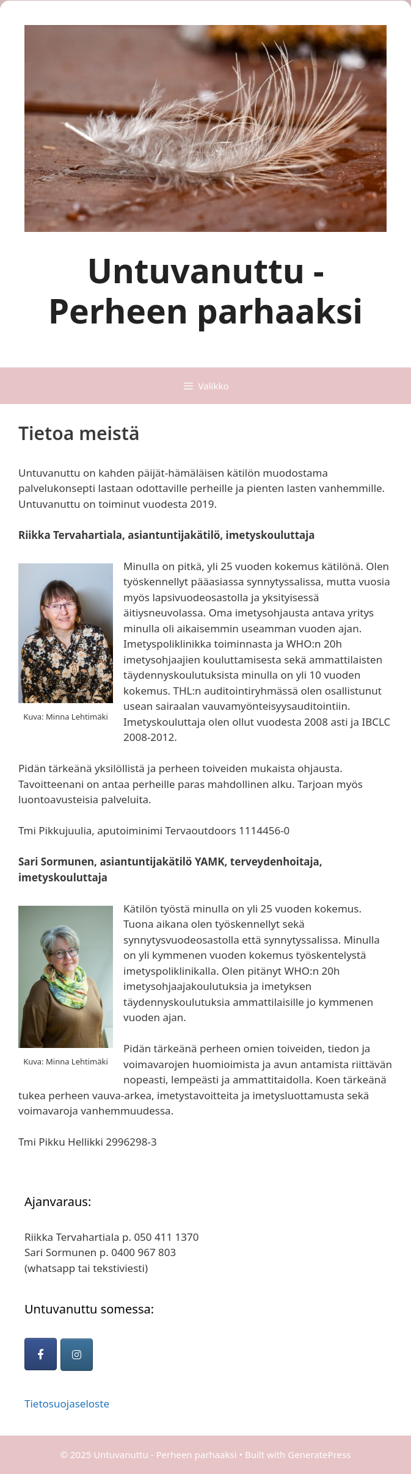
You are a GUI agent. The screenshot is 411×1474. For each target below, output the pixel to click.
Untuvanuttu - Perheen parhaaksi (205, 290)
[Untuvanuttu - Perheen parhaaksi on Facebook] (40, 1354)
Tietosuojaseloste (66, 1403)
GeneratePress (319, 1454)
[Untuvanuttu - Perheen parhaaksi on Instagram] (76, 1355)
